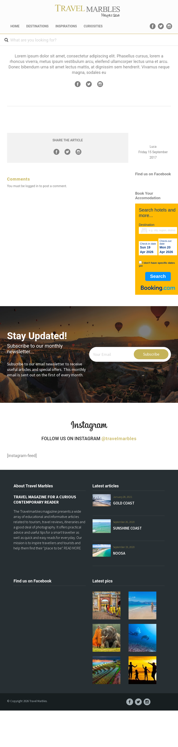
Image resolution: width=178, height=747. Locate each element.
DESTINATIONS (37, 26)
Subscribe (151, 354)
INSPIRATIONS (66, 26)
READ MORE (72, 548)
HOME (15, 26)
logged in (32, 186)
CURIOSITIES (93, 26)
